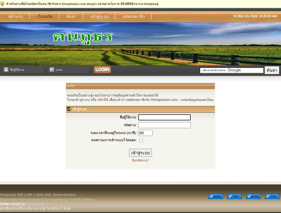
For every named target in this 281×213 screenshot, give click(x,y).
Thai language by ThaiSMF (62, 199)
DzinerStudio (35, 204)
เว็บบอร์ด (44, 16)
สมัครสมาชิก (134, 16)
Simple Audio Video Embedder (21, 199)
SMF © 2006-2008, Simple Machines (51, 194)
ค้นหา (71, 16)
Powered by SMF (11, 194)
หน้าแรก (15, 16)
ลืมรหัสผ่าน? (140, 160)
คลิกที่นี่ (103, 100)
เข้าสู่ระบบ (99, 16)
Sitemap (89, 199)
